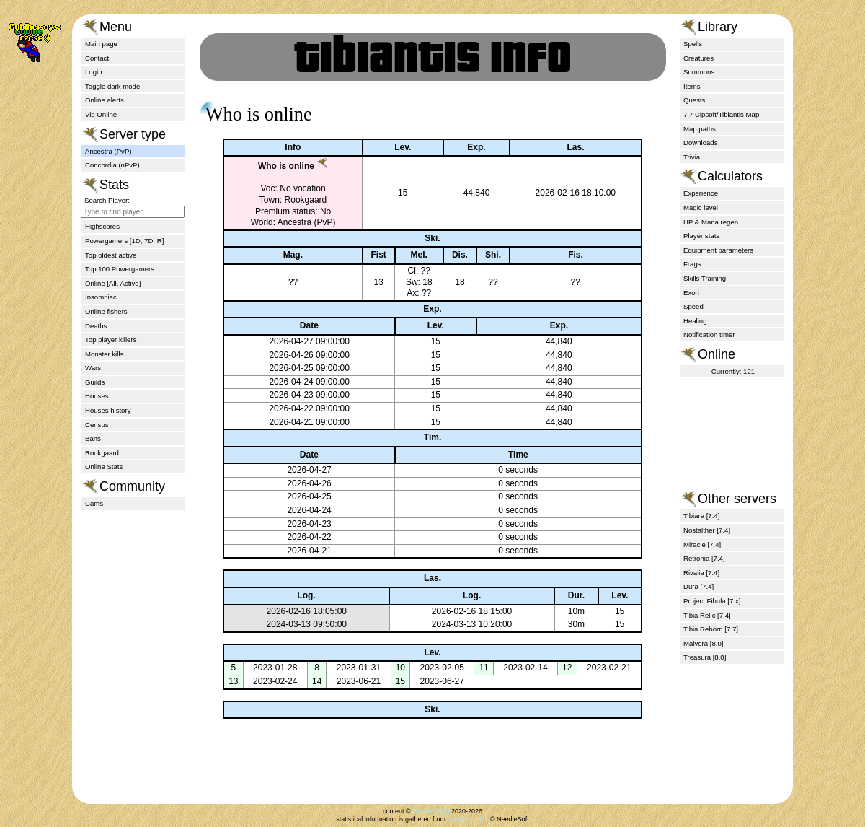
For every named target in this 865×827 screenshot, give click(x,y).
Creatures (698, 58)
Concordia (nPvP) (112, 165)
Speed (693, 306)
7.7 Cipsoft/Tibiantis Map (721, 114)
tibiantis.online (467, 819)
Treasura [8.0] (704, 657)
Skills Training (704, 278)
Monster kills (104, 354)
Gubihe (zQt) (431, 811)
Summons (698, 72)
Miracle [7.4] (702, 544)
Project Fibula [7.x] (711, 601)
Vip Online (101, 114)
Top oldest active (110, 255)
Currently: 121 (733, 371)
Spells (692, 44)
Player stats (701, 236)
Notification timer (709, 334)
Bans (93, 438)
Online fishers (106, 311)
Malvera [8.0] (703, 643)
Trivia (691, 157)
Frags (692, 264)
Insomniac (101, 297)
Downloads (700, 142)
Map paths (699, 129)
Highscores (102, 226)
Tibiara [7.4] (701, 516)
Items (691, 86)
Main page (101, 44)
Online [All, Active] (113, 283)
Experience (700, 193)
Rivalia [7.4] (701, 573)
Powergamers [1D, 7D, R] (124, 241)
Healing (695, 321)
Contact (97, 58)
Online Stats (104, 467)
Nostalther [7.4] (706, 530)
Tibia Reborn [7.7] (710, 629)
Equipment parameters (718, 250)
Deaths (96, 326)
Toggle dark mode (112, 86)
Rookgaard (102, 453)
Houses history (107, 410)
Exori (691, 293)
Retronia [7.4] (704, 558)
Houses (97, 396)
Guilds (95, 382)
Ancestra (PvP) (108, 151)
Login (93, 72)
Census (97, 425)
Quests (694, 100)
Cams (94, 503)
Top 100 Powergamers (119, 269)
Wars (93, 368)
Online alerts (104, 100)
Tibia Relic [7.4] (707, 615)
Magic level (700, 207)
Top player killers (110, 340)
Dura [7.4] (698, 586)
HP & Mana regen (710, 222)
